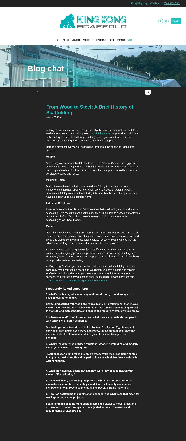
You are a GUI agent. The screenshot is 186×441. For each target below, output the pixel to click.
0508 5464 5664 (172, 3)
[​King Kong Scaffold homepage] (93, 20)
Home (57, 40)
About (66, 40)
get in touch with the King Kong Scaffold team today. (78, 280)
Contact (121, 40)
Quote (176, 21)
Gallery (86, 40)
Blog (130, 40)
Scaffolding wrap (100, 133)
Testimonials (99, 40)
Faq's (111, 40)
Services (76, 40)
